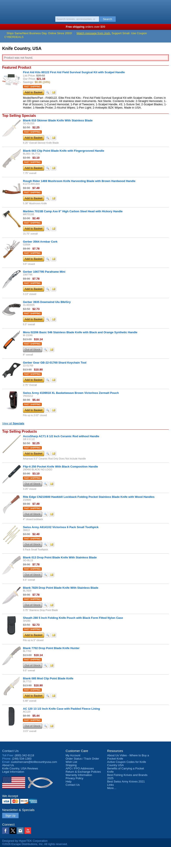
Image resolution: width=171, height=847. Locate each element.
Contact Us (10, 751)
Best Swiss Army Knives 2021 (126, 781)
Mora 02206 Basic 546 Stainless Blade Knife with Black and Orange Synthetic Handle (80, 332)
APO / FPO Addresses (80, 768)
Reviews (20, 768)
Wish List (71, 762)
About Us (8, 765)
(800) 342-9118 (24, 755)
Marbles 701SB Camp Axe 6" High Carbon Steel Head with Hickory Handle (73, 211)
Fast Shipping (32, 86)
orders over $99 (85, 26)
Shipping (71, 765)
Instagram (20, 830)
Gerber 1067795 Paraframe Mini (44, 271)
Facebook (5, 830)
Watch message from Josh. (94, 33)
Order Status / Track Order (82, 758)
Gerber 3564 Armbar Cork (40, 241)
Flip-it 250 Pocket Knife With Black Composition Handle (60, 466)
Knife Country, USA (85, 7)
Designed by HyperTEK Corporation (24, 840)
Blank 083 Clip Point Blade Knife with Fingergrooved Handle (63, 150)
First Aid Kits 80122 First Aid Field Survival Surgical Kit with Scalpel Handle (74, 72)
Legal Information (13, 771)
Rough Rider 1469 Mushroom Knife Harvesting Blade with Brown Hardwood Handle (79, 181)
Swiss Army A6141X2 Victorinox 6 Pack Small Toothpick (60, 527)
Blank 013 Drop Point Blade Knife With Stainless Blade (60, 557)
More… (112, 788)
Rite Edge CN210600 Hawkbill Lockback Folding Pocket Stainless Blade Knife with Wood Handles (89, 496)
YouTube (27, 830)
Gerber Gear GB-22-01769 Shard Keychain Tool (54, 362)
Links (110, 784)
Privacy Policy (74, 778)
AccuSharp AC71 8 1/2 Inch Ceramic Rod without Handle (61, 436)
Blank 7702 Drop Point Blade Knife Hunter (51, 648)
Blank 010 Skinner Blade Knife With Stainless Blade (57, 120)
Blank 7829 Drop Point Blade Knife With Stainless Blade (60, 587)
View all (13, 423)
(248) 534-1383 (21, 758)
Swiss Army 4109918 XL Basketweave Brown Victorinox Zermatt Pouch (71, 393)
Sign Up (10, 815)
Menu (5, 7)
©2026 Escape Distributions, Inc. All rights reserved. (35, 844)
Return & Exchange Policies (83, 771)
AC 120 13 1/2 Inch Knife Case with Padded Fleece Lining (61, 708)
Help (69, 781)
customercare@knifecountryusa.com (34, 762)
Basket (165, 7)
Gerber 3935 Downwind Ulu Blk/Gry (47, 302)
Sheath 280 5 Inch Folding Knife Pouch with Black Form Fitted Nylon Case (73, 617)
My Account (73, 755)
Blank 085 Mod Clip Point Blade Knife (48, 678)
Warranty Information (79, 775)
